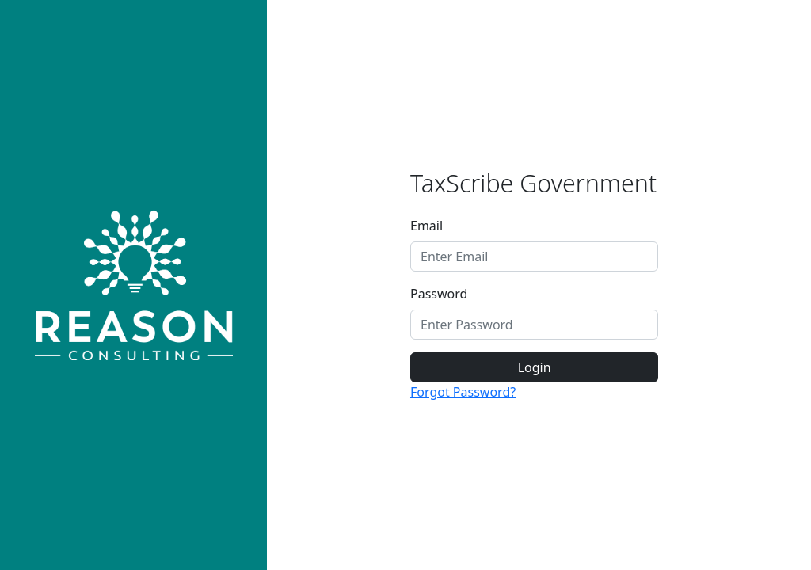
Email (426, 225)
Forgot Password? (463, 392)
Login (534, 367)
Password (438, 293)
